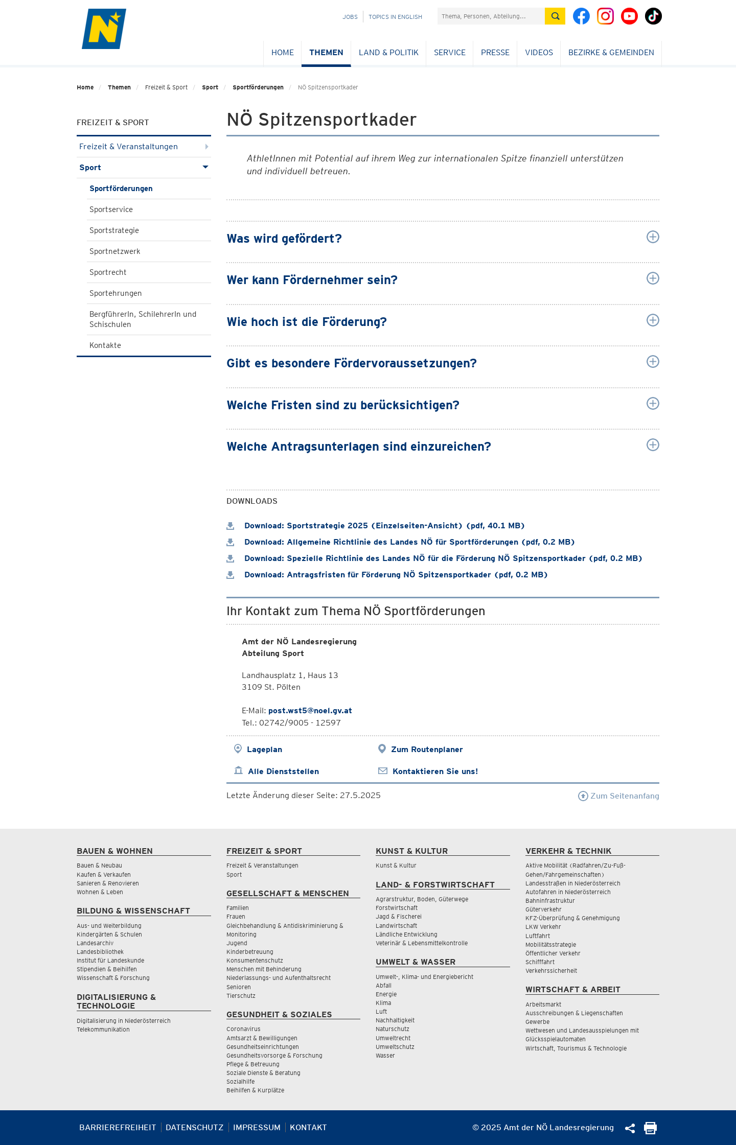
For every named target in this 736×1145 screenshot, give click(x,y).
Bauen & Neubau (99, 865)
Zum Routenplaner (427, 749)
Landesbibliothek (100, 951)
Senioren (238, 987)
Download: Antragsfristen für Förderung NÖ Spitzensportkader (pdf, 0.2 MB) (387, 574)
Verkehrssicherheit (551, 970)
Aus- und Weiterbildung (109, 925)
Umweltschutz (395, 1046)
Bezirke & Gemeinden (611, 52)
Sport (210, 87)
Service (450, 52)
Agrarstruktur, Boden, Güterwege (422, 899)
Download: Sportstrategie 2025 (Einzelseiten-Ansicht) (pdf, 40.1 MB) (375, 525)
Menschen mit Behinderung (264, 969)
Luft (381, 1011)
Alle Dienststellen (283, 771)
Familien (237, 908)
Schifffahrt (540, 962)
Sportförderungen (258, 87)
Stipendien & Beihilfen (107, 969)
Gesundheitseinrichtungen (262, 1046)
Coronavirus (243, 1029)
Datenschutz (195, 1127)
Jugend (236, 943)
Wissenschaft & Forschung (113, 978)
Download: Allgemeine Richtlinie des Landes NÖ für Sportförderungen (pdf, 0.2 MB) (401, 542)
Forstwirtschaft (397, 908)
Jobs (350, 16)
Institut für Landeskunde (110, 960)
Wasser (385, 1055)
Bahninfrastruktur (550, 900)
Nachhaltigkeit (395, 1020)
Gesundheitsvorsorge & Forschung (274, 1055)
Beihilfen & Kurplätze (255, 1090)
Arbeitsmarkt (543, 1004)
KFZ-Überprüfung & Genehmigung (572, 918)
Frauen (235, 916)
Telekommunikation (103, 1029)
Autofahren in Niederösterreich (568, 892)
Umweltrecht (393, 1038)
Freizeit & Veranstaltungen (144, 146)
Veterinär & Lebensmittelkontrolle (422, 943)
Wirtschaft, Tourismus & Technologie (576, 1048)
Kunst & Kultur (396, 865)
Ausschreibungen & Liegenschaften (574, 1013)
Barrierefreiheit (117, 1127)
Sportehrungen (115, 293)
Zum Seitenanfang (618, 796)
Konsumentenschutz (254, 960)
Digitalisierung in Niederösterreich (124, 1020)
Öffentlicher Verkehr (553, 953)
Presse (495, 52)
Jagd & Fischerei (399, 916)
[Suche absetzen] (555, 16)
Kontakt (308, 1127)
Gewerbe (537, 1021)
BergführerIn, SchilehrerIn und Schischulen (142, 319)
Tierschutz (241, 995)
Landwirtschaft (396, 925)
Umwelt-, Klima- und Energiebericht (424, 976)
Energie (386, 994)
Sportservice (111, 209)
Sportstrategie (114, 230)
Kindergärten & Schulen (109, 934)
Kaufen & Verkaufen (104, 874)
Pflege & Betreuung (253, 1064)
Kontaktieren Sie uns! (435, 771)
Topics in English (395, 16)
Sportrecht (108, 272)
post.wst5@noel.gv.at (310, 710)
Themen (326, 52)
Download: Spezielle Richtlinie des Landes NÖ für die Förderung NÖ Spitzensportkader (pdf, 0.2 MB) (434, 558)
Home (282, 52)
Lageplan (264, 749)
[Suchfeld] (491, 16)
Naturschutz (392, 1029)
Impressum (257, 1127)
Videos (539, 52)
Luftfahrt (537, 936)
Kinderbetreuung (249, 951)
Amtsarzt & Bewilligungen (261, 1038)
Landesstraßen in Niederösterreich (572, 883)
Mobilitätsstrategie (550, 944)
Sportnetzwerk (115, 251)
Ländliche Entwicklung (407, 934)
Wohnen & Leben (100, 892)
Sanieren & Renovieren (108, 883)
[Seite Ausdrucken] (650, 1131)
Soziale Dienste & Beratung (263, 1073)
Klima (383, 1003)
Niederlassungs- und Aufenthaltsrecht (278, 978)
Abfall (384, 985)
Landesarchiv (95, 943)
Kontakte (105, 345)
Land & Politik (389, 52)
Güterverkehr (543, 909)
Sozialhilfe (240, 1081)
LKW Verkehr (543, 926)
